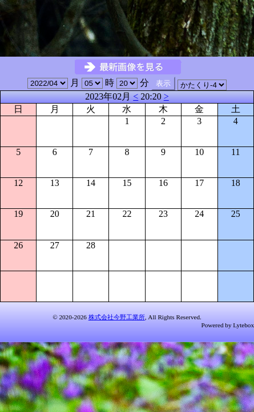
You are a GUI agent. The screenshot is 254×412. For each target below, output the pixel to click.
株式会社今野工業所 (116, 317)
